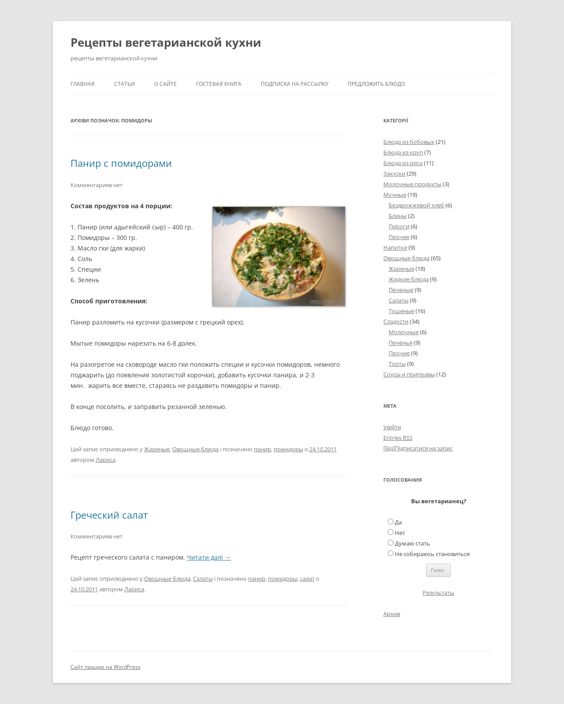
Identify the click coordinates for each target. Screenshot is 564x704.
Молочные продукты (412, 184)
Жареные (157, 449)
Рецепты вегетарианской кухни (165, 42)
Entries (397, 438)
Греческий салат (109, 514)
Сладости (395, 321)
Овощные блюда (195, 449)
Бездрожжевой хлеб (416, 205)
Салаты (203, 578)
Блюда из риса (403, 163)
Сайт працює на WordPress (105, 667)
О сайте (165, 84)
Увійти (392, 427)
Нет (400, 533)
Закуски (394, 173)
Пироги (399, 226)
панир (262, 449)
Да (398, 522)
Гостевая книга (218, 84)
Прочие (399, 353)
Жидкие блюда (409, 279)
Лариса (105, 460)
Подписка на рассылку (294, 84)
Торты (397, 364)
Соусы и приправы (409, 374)
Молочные (404, 332)
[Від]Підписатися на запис (418, 448)
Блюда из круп (403, 152)
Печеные (401, 290)
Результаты (438, 593)
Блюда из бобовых (408, 142)
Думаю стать (412, 543)
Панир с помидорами (121, 163)
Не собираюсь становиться (432, 554)
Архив (391, 614)
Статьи (124, 84)
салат (307, 578)
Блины (398, 216)
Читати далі (209, 557)
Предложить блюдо (376, 84)
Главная (82, 84)
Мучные (394, 195)
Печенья (400, 342)
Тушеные (401, 311)
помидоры (288, 449)
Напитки (395, 247)
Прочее (399, 237)
